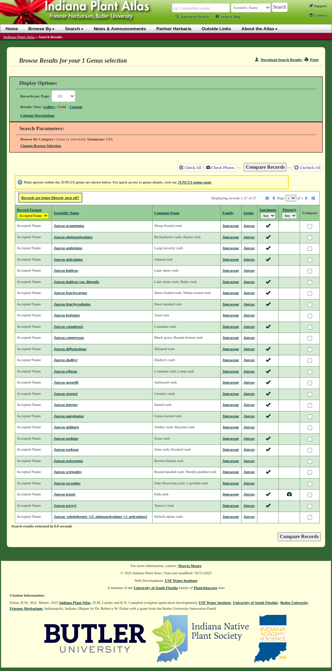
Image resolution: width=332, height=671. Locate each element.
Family (228, 213)
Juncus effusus (65, 371)
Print (312, 59)
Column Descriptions (37, 115)
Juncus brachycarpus (70, 293)
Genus (248, 213)
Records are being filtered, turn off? (50, 198)
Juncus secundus (67, 483)
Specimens (268, 210)
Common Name (167, 213)
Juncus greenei (65, 393)
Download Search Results (278, 59)
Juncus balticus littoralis (76, 282)
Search (74, 28)
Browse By (41, 28)
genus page (194, 182)
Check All (190, 167)
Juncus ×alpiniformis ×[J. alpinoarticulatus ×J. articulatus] (100, 516)
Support (318, 6)
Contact (318, 15)
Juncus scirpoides (67, 472)
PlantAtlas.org (205, 588)
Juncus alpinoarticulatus (73, 237)
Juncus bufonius (67, 315)
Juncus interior (66, 404)
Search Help (228, 16)
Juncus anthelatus (68, 248)
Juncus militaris (66, 427)
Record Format (29, 210)
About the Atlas (260, 28)
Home (11, 28)
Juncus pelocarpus (68, 461)
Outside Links (216, 28)
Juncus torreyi (65, 505)
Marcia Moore (189, 566)
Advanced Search (192, 16)
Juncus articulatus (68, 259)
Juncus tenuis (64, 494)
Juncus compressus (69, 337)
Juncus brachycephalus (72, 304)
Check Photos (220, 167)
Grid (62, 107)
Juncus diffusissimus (70, 349)
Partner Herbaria (173, 28)
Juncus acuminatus (69, 225)
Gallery (49, 107)
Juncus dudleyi (65, 360)
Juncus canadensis (68, 326)
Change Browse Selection (40, 146)
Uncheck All (307, 167)
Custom (76, 107)
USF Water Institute (181, 580)
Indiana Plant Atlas (19, 37)
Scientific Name (66, 213)
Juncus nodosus (66, 449)
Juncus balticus (66, 270)
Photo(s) (289, 210)
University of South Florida (156, 588)
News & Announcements (120, 28)
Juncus (249, 225)
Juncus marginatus (69, 416)
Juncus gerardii (66, 382)
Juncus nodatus (66, 438)
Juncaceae (230, 225)
